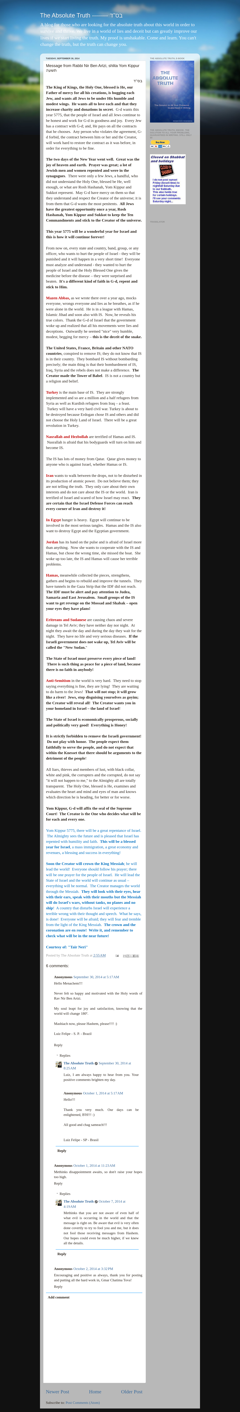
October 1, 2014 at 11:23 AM (94, 1166)
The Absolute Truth (79, 1063)
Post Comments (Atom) (83, 1403)
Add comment (59, 1297)
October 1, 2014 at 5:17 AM (103, 1093)
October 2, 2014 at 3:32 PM (93, 1269)
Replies (65, 1056)
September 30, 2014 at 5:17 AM (96, 977)
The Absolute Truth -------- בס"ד (81, 15)
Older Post (132, 1391)
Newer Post (57, 1391)
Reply (58, 1045)
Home (95, 1391)
